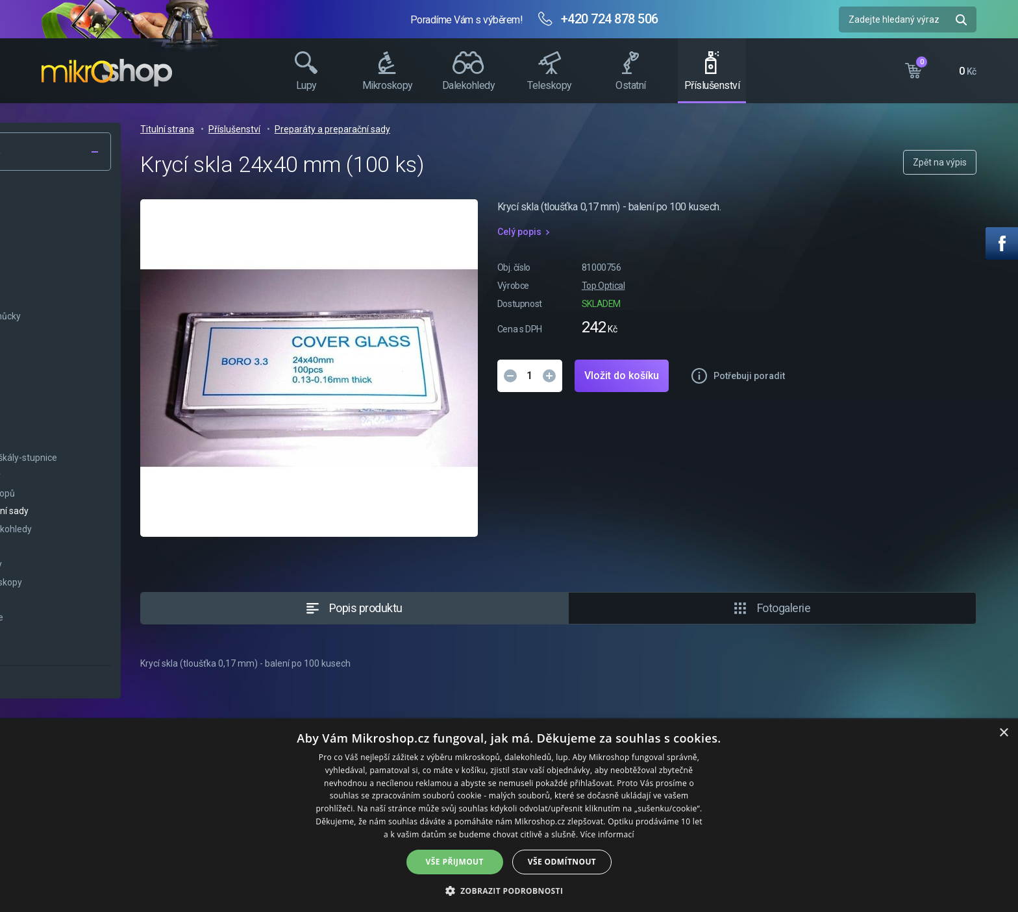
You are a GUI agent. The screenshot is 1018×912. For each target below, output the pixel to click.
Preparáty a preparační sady (491, 129)
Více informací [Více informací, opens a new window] (607, 834)
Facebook (1002, 243)
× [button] (1003, 733)
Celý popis (678, 232)
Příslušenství (393, 129)
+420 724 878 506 (609, 19)
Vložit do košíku (780, 375)
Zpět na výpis (940, 162)
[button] (509, 890)
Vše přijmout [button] (455, 861)
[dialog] (509, 815)
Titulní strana (326, 129)
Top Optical (762, 285)
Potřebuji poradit (908, 376)
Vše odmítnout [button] (562, 861)
